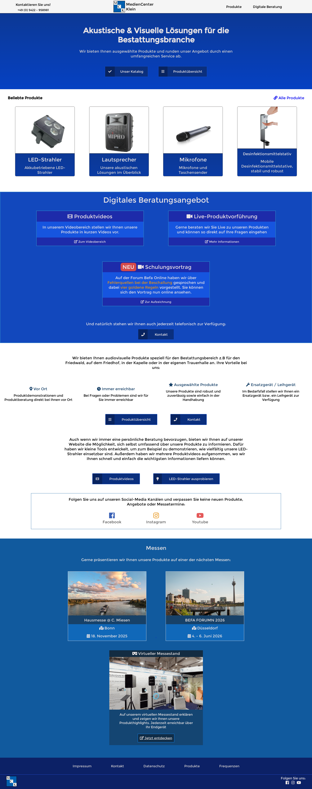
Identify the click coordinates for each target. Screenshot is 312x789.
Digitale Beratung (267, 7)
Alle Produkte (289, 97)
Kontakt (117, 766)
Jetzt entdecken (156, 738)
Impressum (82, 766)
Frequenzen (229, 766)
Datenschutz (154, 766)
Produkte (234, 7)
